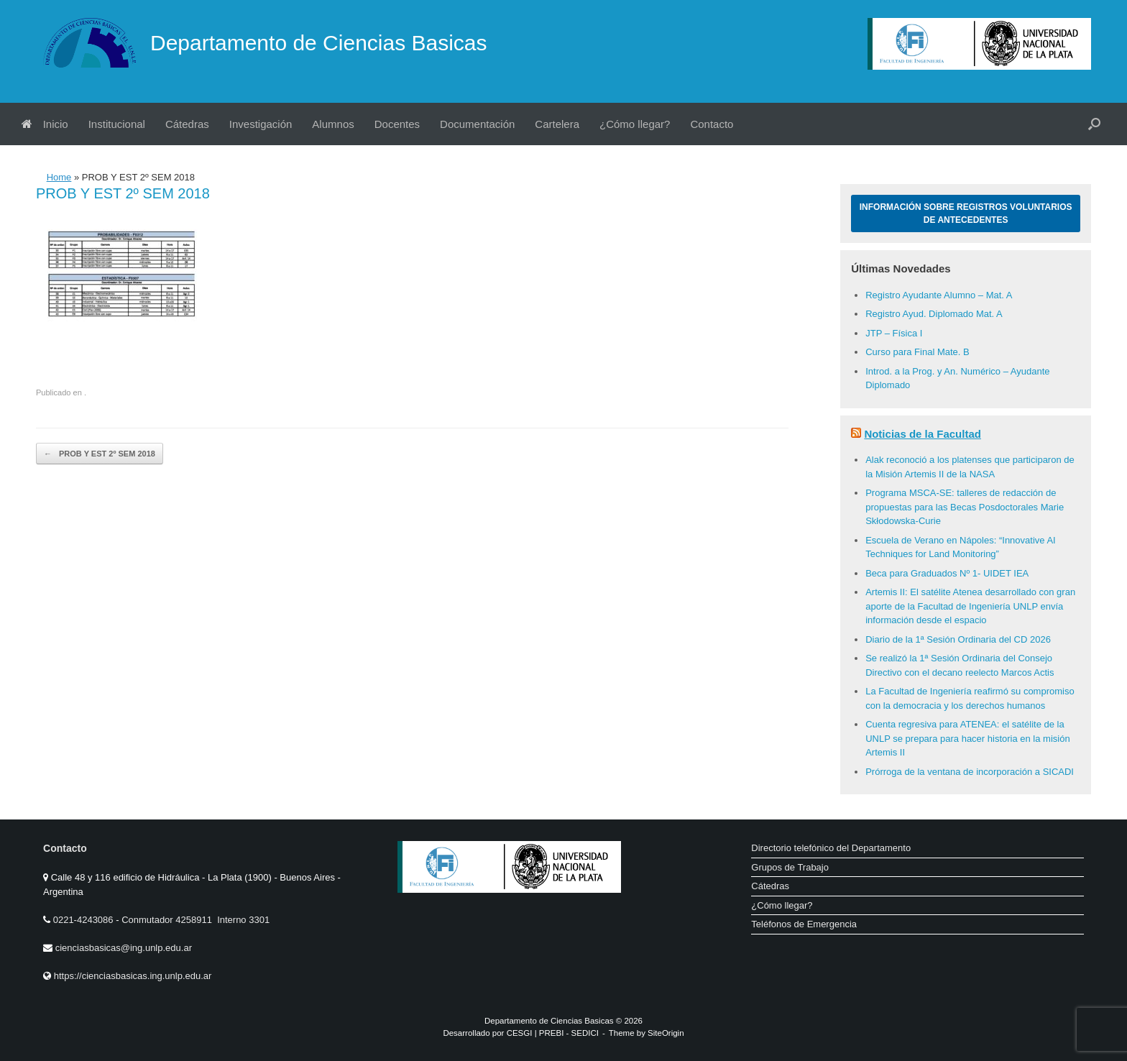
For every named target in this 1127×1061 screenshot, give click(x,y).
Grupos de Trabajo (790, 867)
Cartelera (557, 124)
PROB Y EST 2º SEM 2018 (99, 454)
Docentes (397, 124)
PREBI (551, 1033)
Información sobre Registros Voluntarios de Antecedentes (966, 213)
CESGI (521, 1033)
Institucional (116, 124)
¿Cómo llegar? (634, 124)
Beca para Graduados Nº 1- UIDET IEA (947, 573)
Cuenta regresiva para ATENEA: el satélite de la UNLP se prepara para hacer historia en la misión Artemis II (967, 738)
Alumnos (333, 124)
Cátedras (187, 124)
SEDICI (585, 1033)
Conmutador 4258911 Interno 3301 (194, 919)
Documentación (477, 124)
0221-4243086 (84, 919)
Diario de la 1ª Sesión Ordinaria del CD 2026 (958, 639)
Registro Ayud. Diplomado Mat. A (934, 313)
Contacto (711, 124)
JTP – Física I (893, 333)
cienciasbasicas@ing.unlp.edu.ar (123, 947)
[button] (1094, 124)
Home (59, 177)
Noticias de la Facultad (922, 434)
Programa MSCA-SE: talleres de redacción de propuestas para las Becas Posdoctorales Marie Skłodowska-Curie (964, 506)
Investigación (261, 124)
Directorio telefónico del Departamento (831, 847)
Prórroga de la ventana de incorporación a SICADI (969, 771)
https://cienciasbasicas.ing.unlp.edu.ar (133, 975)
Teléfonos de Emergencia (804, 924)
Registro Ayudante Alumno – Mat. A (938, 295)
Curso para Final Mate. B (917, 351)
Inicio (45, 124)
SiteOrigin (666, 1033)
